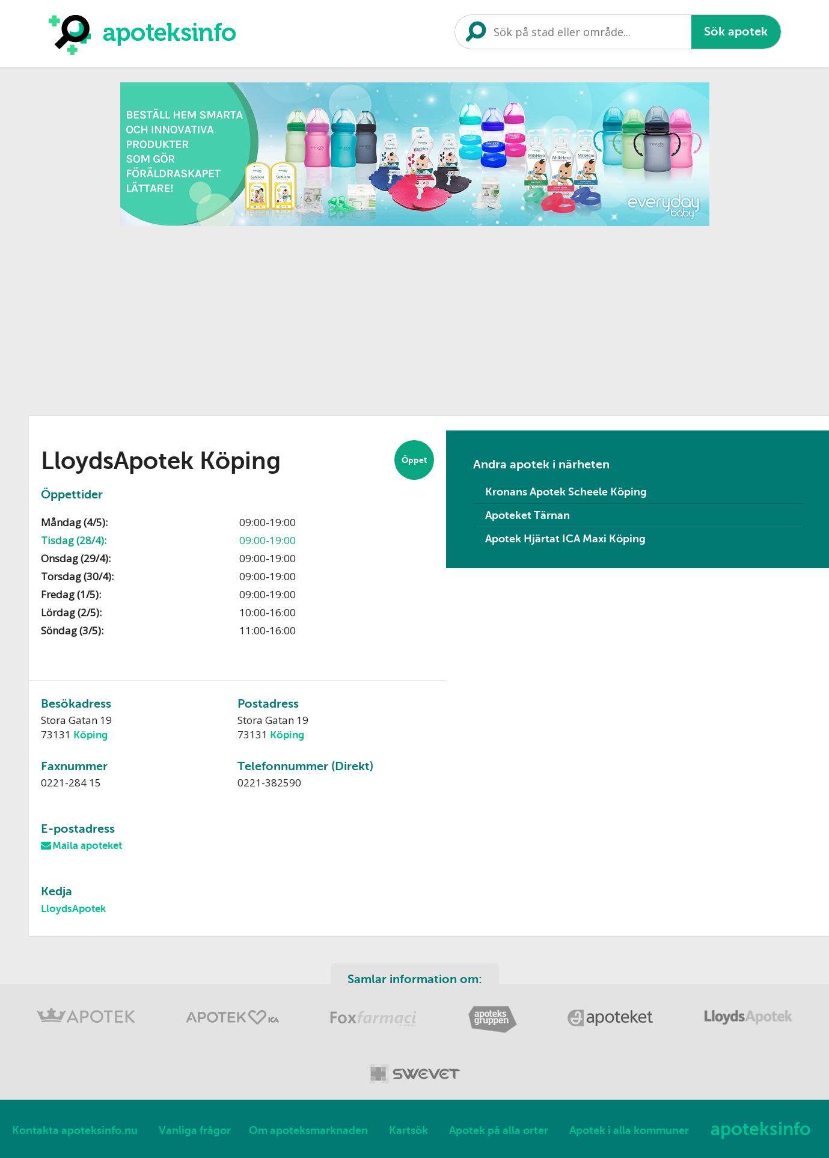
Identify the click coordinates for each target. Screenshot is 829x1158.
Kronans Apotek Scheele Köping (566, 492)
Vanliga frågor (195, 1130)
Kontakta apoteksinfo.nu (75, 1130)
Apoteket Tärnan (527, 515)
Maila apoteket (87, 845)
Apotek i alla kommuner (629, 1130)
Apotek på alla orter (498, 1130)
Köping (90, 735)
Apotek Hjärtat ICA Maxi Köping (565, 539)
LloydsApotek (73, 908)
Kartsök (408, 1130)
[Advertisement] (414, 317)
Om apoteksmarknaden (308, 1130)
